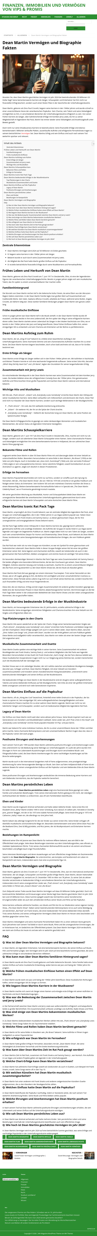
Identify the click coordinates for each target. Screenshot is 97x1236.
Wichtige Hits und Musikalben (17, 165)
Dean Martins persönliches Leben (17, 192)
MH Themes (68, 1233)
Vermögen (25, 133)
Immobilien (45, 17)
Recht (24, 17)
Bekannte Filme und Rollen (16, 170)
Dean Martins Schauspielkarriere (17, 167)
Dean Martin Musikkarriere (16, 1146)
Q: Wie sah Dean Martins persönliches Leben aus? (24, 237)
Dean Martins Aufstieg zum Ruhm (17, 157)
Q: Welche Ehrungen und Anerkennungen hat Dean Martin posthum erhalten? (34, 234)
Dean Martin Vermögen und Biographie (20, 200)
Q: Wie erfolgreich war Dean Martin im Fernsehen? (24, 222)
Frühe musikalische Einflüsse (16, 155)
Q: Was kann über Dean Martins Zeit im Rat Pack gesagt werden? (29, 225)
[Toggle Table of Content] (93, 144)
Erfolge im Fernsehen (14, 172)
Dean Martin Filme (12, 1142)
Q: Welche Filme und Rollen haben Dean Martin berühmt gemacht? (30, 220)
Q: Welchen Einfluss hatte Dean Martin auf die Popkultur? (27, 232)
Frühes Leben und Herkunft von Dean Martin (22, 150)
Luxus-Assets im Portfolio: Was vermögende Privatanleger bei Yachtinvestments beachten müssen (42, 1215)
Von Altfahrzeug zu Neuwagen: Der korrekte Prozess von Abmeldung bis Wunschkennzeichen (40, 1220)
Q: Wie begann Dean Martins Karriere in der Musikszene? (27, 213)
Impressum (91, 1229)
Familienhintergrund (13, 152)
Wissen (23, 1200)
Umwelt (69, 17)
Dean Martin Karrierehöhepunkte (39, 1142)
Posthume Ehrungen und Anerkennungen (21, 190)
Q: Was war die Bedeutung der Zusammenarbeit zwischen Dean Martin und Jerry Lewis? (38, 215)
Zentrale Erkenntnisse (15, 147)
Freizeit (34, 17)
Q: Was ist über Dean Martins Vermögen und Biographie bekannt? (30, 205)
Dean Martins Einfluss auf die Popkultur (20, 185)
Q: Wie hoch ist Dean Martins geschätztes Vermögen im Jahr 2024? (30, 239)
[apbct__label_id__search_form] (75, 24)
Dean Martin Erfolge (42, 1137)
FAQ (5, 203)
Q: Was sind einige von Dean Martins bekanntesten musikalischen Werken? (33, 217)
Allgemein (81, 17)
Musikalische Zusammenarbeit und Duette (21, 182)
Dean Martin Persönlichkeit (44, 1146)
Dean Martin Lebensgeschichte (71, 1142)
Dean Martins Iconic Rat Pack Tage (18, 175)
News (23, 1190)
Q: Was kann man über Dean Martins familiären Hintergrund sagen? (31, 208)
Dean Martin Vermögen (71, 1146)
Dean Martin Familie (64, 1137)
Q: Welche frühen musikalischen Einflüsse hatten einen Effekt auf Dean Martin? (35, 210)
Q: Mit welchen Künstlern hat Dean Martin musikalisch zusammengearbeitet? (34, 229)
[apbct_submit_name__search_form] (75, 28)
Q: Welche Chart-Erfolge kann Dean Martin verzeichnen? (26, 227)
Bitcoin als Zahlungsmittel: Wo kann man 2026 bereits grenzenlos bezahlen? (34, 1218)
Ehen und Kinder (12, 195)
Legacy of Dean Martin (14, 188)
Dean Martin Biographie (18, 1137)
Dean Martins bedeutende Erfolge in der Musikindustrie (26, 177)
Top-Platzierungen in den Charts (18, 180)
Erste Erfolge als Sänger (14, 160)
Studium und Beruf (10, 17)
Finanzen (58, 17)
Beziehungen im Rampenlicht (17, 198)
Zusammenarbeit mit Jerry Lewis (18, 162)
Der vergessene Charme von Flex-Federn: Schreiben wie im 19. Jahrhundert (33, 1212)
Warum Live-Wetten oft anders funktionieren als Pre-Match (27, 1223)
